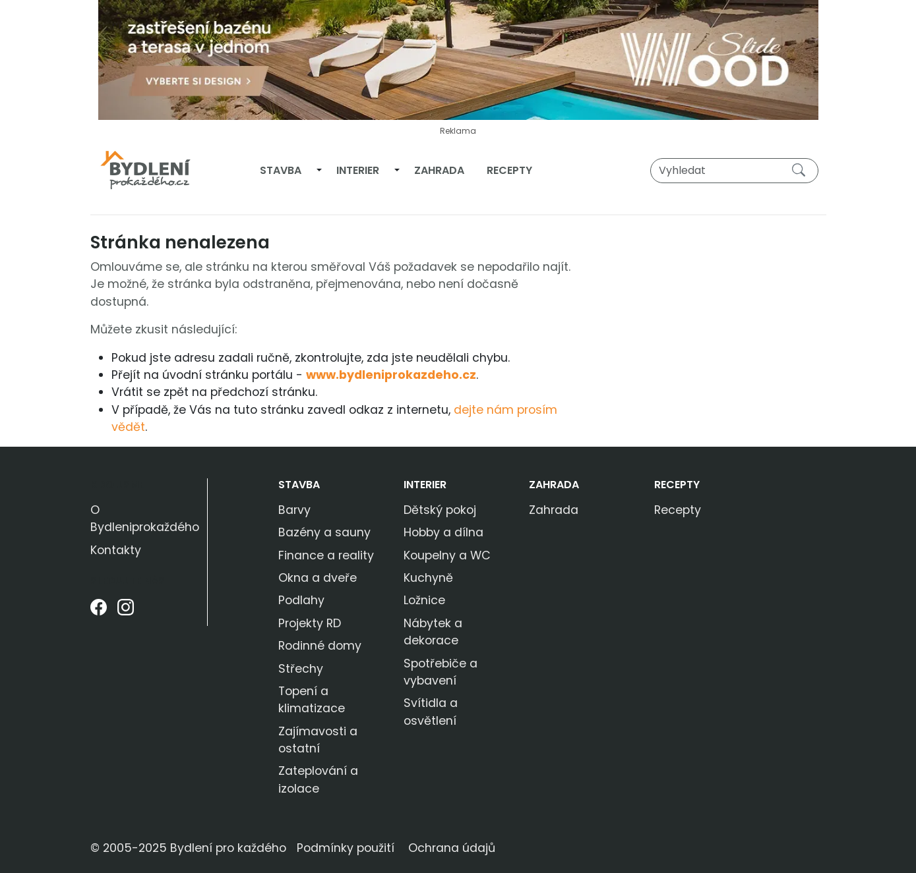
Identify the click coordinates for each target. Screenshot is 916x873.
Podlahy (301, 600)
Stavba (280, 170)
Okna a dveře (317, 578)
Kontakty (115, 550)
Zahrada (439, 170)
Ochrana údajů (451, 848)
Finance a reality (326, 555)
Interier (357, 170)
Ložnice (424, 600)
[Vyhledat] (734, 170)
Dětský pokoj (440, 510)
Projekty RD (309, 623)
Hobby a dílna (443, 532)
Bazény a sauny (324, 532)
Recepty (509, 170)
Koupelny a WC (447, 555)
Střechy (300, 669)
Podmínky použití (345, 848)
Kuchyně (428, 578)
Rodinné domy (319, 646)
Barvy (294, 510)
